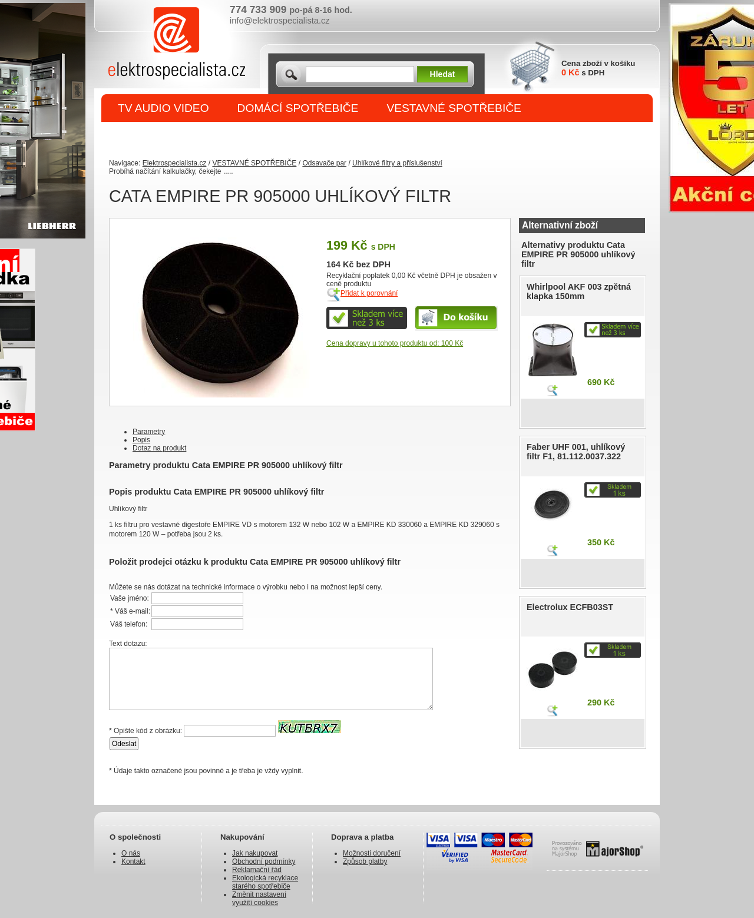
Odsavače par (324, 163)
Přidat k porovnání (369, 293)
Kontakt (133, 861)
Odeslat (124, 744)
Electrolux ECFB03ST (570, 607)
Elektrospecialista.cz (175, 163)
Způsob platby (365, 861)
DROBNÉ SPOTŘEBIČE (180, 136)
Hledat (442, 74)
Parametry (149, 431)
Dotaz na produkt (159, 448)
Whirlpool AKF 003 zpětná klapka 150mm (579, 291)
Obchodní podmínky (263, 861)
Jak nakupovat (254, 853)
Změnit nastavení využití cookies (259, 898)
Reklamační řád (257, 870)
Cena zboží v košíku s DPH (598, 68)
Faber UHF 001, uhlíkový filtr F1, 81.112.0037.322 (576, 451)
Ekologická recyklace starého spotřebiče (265, 882)
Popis (141, 440)
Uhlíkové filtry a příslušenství (397, 163)
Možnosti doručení (372, 853)
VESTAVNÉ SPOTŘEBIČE (453, 108)
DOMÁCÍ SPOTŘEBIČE (298, 108)
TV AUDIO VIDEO (163, 108)
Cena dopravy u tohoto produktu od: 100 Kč (394, 343)
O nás (130, 853)
